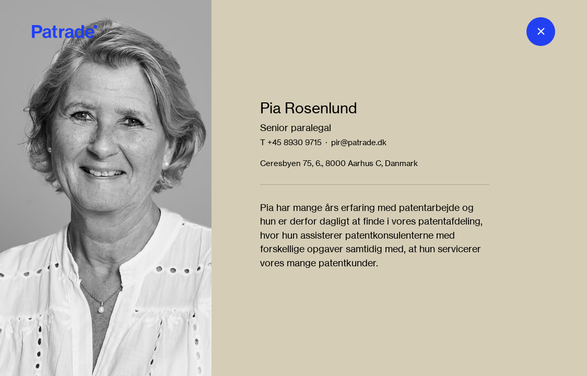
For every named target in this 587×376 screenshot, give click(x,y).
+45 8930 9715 (294, 142)
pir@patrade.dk (358, 142)
